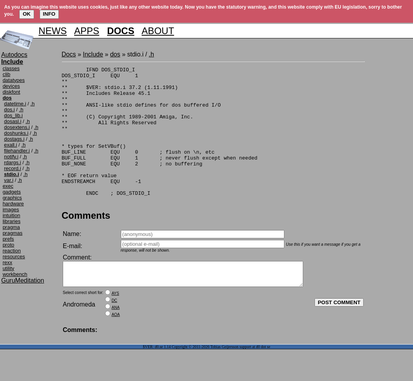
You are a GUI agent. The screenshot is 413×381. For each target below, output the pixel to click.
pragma (11, 227)
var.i (8, 180)
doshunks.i (16, 133)
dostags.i (14, 139)
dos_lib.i (13, 115)
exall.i (10, 145)
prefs (8, 239)
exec (8, 186)
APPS (86, 30)
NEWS (52, 30)
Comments (86, 242)
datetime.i (15, 104)
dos (115, 54)
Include (93, 54)
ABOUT (158, 30)
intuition (11, 215)
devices (11, 86)
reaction (12, 251)
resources (14, 256)
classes (11, 68)
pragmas (13, 233)
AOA (115, 346)
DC (114, 332)
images (11, 209)
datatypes (14, 80)
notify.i (11, 157)
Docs (69, 54)
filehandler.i (17, 151)
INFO (49, 14)
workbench (15, 274)
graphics (12, 198)
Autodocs (14, 54)
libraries (12, 221)
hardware (13, 204)
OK (27, 14)
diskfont (11, 92)
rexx (8, 262)
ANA (115, 339)
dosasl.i (12, 121)
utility (9, 268)
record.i (12, 168)
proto (9, 245)
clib (7, 74)
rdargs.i (12, 162)
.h (32, 104)
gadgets (12, 192)
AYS (115, 325)
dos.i (9, 109)
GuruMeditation (22, 280)
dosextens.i (17, 127)
